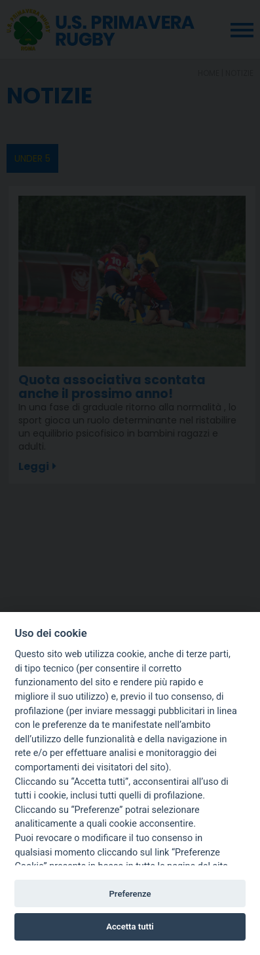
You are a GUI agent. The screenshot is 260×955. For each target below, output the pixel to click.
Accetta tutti (130, 926)
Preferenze (130, 894)
